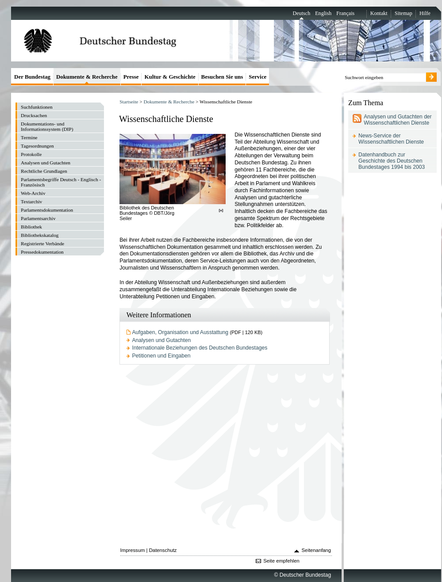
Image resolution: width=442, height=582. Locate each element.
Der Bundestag (32, 76)
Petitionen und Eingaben (161, 356)
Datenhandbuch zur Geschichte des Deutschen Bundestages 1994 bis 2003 (391, 161)
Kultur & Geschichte (169, 76)
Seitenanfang (316, 550)
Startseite (128, 101)
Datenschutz (163, 550)
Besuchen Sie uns (222, 76)
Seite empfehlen (281, 560)
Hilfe (424, 13)
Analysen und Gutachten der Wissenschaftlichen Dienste (398, 120)
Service (257, 76)
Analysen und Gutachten (161, 340)
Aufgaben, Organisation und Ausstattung (180, 332)
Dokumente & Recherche (168, 101)
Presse (131, 76)
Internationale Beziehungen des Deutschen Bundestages (200, 348)
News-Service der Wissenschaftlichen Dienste (391, 139)
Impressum (132, 550)
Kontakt (379, 13)
